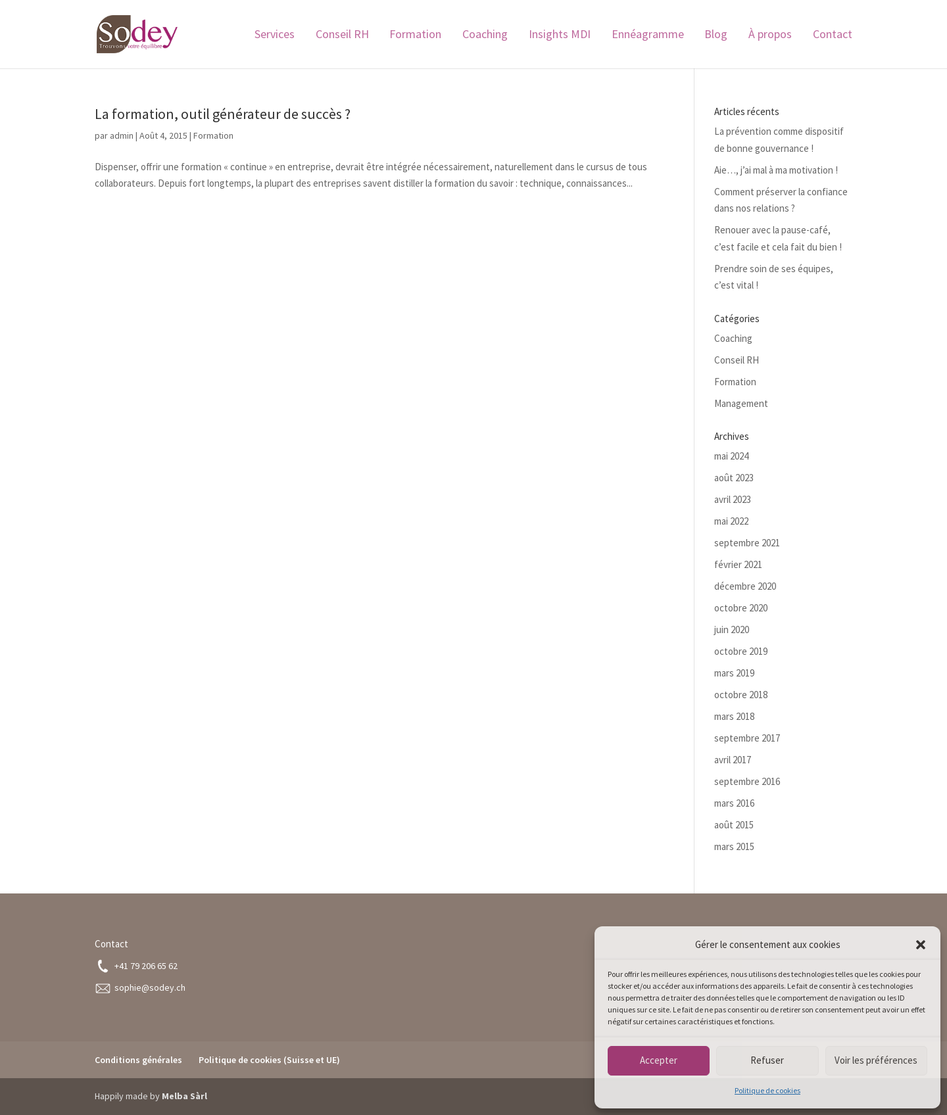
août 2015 (734, 824)
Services (275, 35)
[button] (920, 944)
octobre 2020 (740, 608)
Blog (715, 35)
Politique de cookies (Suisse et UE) (269, 1060)
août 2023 (734, 477)
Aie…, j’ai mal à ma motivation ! (776, 170)
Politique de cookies (767, 1090)
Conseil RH (342, 35)
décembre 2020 (745, 586)
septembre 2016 (747, 781)
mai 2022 (731, 521)
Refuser (767, 1060)
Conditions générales (138, 1060)
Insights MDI (560, 35)
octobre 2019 (740, 651)
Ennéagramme (648, 35)
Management (741, 403)
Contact (832, 35)
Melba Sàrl (184, 1096)
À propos (770, 35)
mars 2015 (734, 846)
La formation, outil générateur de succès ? (223, 114)
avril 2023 (732, 499)
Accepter (658, 1060)
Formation (415, 35)
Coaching (485, 35)
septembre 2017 (747, 738)
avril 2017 (732, 759)
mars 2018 (734, 716)
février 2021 (738, 564)
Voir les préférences (876, 1060)
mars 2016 (734, 803)
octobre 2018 (740, 694)
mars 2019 (734, 673)
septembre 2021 (747, 542)
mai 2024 (731, 456)
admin (122, 135)
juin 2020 (731, 629)
